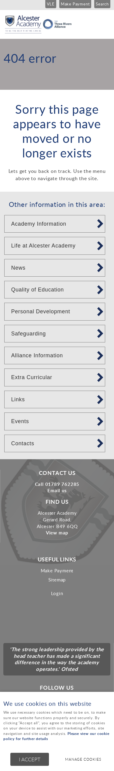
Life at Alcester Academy (43, 246)
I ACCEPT (29, 759)
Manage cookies (83, 759)
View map (57, 532)
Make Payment (57, 570)
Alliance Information (37, 355)
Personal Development (40, 311)
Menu (103, 22)
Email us (57, 490)
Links (18, 399)
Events (20, 421)
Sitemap (57, 580)
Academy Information (38, 224)
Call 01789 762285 (57, 484)
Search (102, 4)
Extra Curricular (31, 377)
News (18, 268)
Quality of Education (37, 290)
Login (57, 593)
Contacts (22, 443)
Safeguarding (28, 334)
